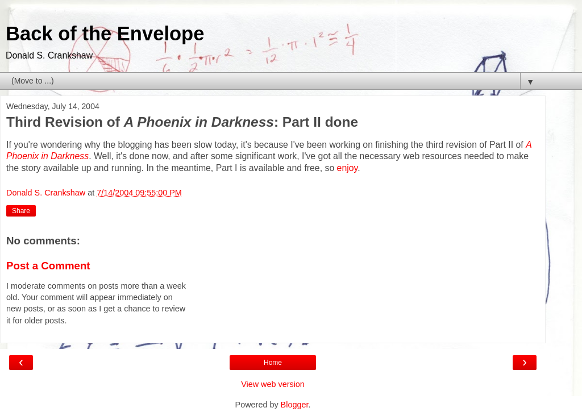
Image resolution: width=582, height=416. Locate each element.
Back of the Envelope (105, 33)
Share (21, 211)
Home (273, 363)
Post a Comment (48, 266)
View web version (273, 384)
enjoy (347, 168)
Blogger (295, 404)
